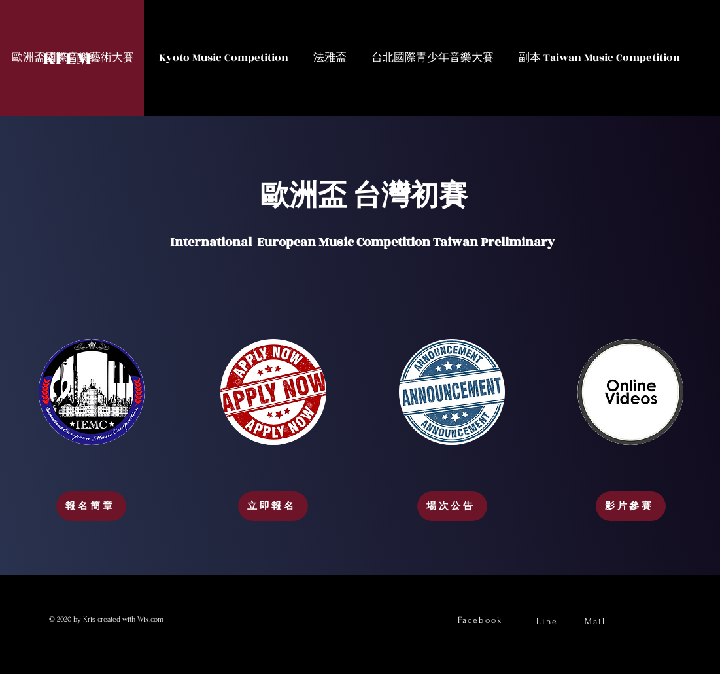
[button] (223, 57)
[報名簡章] (91, 506)
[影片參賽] (631, 506)
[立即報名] (273, 506)
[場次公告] (452, 506)
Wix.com (151, 619)
